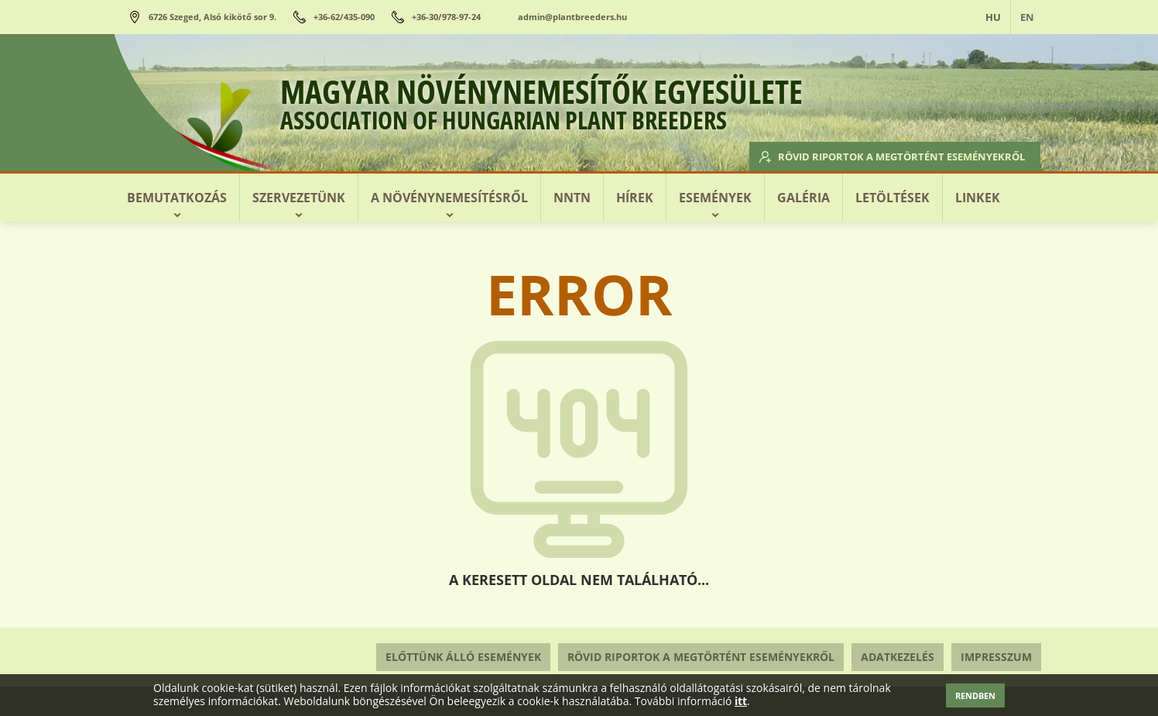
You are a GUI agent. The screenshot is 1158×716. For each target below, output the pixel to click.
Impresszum (996, 656)
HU (993, 17)
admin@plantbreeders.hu (572, 16)
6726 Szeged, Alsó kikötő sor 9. (212, 16)
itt (741, 701)
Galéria (803, 197)
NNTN (572, 197)
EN (1027, 17)
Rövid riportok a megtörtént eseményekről (882, 155)
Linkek (977, 197)
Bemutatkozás (177, 197)
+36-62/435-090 (344, 16)
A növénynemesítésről (449, 197)
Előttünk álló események (463, 656)
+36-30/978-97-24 (446, 16)
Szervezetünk (298, 197)
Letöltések (892, 197)
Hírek (634, 197)
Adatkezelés (897, 656)
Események (715, 197)
